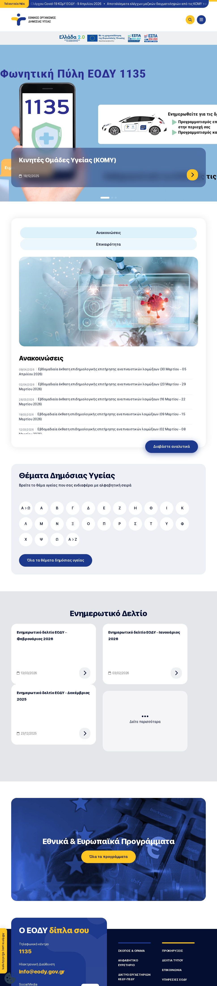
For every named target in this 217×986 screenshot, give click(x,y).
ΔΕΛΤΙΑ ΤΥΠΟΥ (172, 960)
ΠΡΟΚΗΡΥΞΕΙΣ (172, 950)
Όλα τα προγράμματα (108, 857)
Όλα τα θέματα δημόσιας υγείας (55, 560)
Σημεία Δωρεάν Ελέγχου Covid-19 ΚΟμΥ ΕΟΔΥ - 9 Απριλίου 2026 (56, 4)
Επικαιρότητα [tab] (108, 244)
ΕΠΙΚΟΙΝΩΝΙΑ (172, 970)
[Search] (190, 19)
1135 (25, 951)
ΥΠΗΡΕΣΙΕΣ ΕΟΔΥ (174, 979)
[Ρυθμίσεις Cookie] (10, 978)
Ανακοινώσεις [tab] (108, 233)
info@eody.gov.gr (42, 971)
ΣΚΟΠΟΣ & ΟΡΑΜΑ (131, 950)
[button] (104, 198)
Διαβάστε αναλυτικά (171, 446)
